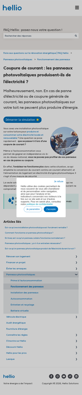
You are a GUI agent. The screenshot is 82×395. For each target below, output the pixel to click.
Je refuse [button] (58, 181)
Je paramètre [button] (33, 209)
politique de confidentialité (39, 204)
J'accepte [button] (51, 209)
